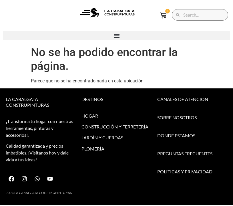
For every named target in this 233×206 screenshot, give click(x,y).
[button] (116, 35)
